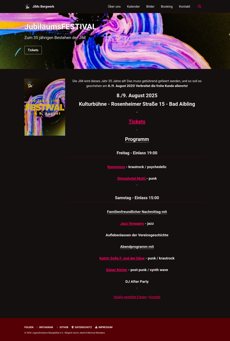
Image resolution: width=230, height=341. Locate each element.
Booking (167, 6)
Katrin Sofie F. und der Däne (121, 258)
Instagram (44, 327)
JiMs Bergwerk (43, 6)
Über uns (114, 6)
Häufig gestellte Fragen (130, 297)
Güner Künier (116, 270)
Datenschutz (81, 327)
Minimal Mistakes (96, 332)
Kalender (133, 6)
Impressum (104, 327)
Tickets (33, 50)
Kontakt (184, 6)
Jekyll (82, 332)
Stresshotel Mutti (131, 178)
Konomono (116, 167)
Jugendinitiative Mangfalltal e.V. (48, 332)
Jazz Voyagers (132, 223)
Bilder (150, 6)
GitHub (62, 327)
